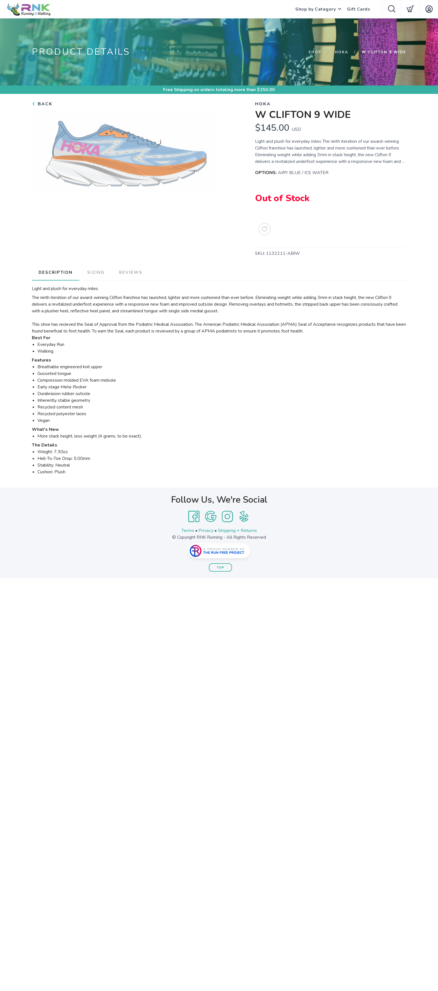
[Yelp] (244, 516)
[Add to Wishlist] (264, 229)
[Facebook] (193, 516)
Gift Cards (358, 9)
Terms (187, 530)
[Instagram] (227, 516)
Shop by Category (315, 9)
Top (220, 567)
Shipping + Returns (237, 530)
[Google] (210, 516)
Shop (315, 52)
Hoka (341, 52)
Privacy (206, 530)
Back (42, 104)
